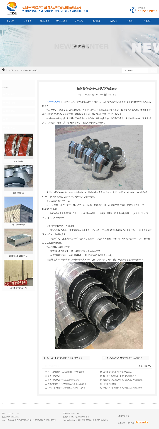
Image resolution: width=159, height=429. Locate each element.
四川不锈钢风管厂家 (18, 288)
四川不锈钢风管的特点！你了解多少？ (66, 358)
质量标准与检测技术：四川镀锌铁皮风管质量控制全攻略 (124, 380)
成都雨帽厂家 (18, 193)
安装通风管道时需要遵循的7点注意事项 (126, 358)
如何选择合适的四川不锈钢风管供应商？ (119, 376)
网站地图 (66, 413)
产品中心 (79, 21)
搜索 (153, 71)
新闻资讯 (113, 21)
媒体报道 (10, 102)
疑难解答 (10, 111)
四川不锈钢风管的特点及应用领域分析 (63, 380)
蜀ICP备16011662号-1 (79, 417)
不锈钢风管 (44, 21)
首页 (17, 70)
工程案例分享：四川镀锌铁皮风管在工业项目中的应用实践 (69, 384)
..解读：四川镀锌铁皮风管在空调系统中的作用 (67, 388)
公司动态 (34, 70)
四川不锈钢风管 (18, 225)
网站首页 (10, 21)
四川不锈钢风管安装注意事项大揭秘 (118, 372)
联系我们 (147, 21)
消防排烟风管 (61, 21)
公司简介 (130, 21)
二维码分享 (112, 95)
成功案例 (96, 21)
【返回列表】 (142, 366)
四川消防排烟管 (109, 384)
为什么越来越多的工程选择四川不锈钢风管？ (66, 372)
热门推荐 (10, 127)
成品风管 (27, 21)
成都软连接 (18, 161)
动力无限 (130, 423)
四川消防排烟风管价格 (18, 256)
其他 (8, 119)
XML (79, 413)
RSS (73, 413)
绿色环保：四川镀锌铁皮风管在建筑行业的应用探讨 (124, 388)
